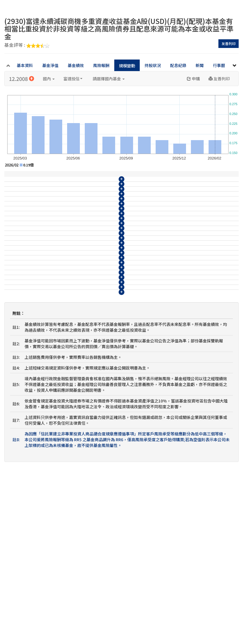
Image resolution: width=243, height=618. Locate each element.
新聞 (200, 65)
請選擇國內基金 (109, 78)
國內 (49, 78)
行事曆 (219, 65)
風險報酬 (101, 65)
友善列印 (228, 43)
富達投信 (72, 78)
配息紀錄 (178, 65)
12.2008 (21, 78)
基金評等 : (26, 45)
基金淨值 (50, 65)
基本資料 (25, 65)
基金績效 (76, 65)
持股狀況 (153, 65)
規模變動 (127, 65)
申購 (193, 78)
